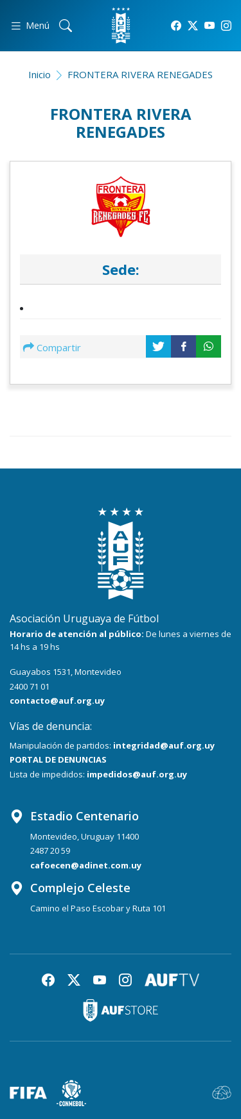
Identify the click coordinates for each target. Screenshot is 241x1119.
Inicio (39, 74)
